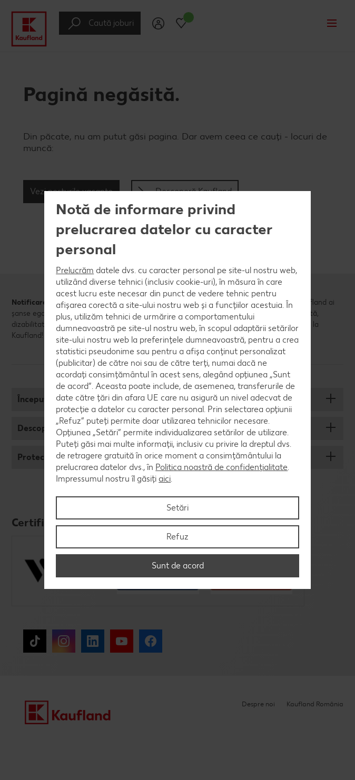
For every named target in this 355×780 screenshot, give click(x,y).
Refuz (177, 537)
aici (165, 479)
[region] (177, 390)
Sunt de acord (178, 566)
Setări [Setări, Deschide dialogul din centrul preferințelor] (177, 508)
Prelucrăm (75, 270)
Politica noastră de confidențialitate (221, 467)
